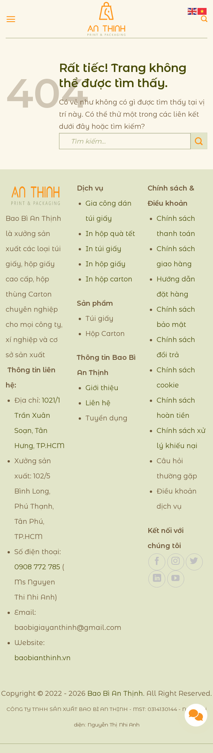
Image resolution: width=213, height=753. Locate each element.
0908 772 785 (37, 567)
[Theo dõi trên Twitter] (194, 561)
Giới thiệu (102, 388)
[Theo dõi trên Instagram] (175, 561)
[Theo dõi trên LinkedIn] (156, 578)
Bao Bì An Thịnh (115, 693)
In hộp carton (109, 279)
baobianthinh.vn (42, 658)
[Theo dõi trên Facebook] (156, 561)
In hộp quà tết (110, 234)
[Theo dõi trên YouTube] (175, 578)
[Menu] (11, 19)
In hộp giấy (106, 264)
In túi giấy (103, 249)
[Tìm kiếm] (204, 19)
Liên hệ (98, 403)
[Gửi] (199, 141)
